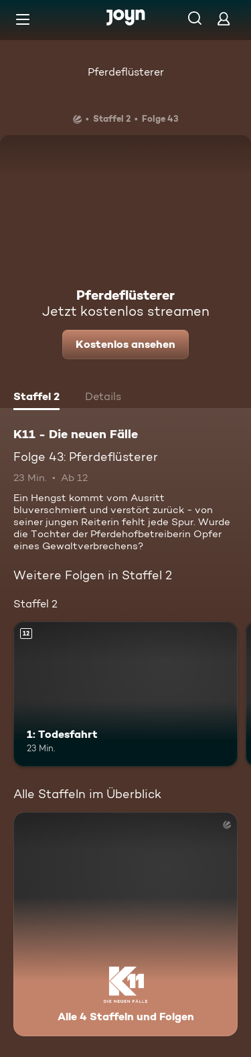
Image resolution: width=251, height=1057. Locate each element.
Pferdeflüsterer (126, 72)
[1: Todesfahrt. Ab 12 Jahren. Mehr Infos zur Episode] (125, 694)
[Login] (223, 18)
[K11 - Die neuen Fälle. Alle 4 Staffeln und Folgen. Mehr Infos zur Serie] (125, 924)
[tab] (36, 398)
